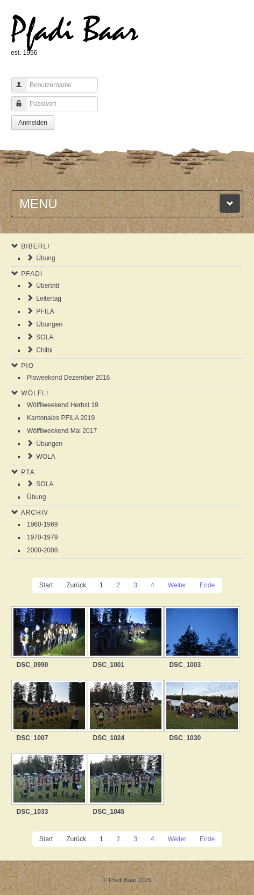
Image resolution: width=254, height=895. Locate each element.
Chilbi (44, 350)
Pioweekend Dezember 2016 (68, 377)
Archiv (34, 512)
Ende (207, 585)
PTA (27, 472)
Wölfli (34, 393)
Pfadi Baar (74, 30)
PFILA (45, 311)
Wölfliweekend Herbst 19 (62, 405)
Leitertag (48, 298)
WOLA (45, 456)
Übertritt (47, 285)
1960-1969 (42, 524)
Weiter (177, 585)
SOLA (44, 337)
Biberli (35, 246)
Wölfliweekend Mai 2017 (62, 431)
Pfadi (32, 274)
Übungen (49, 324)
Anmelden (32, 122)
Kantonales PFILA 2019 (61, 418)
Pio (27, 366)
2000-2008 (42, 550)
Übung (45, 258)
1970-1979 (42, 537)
